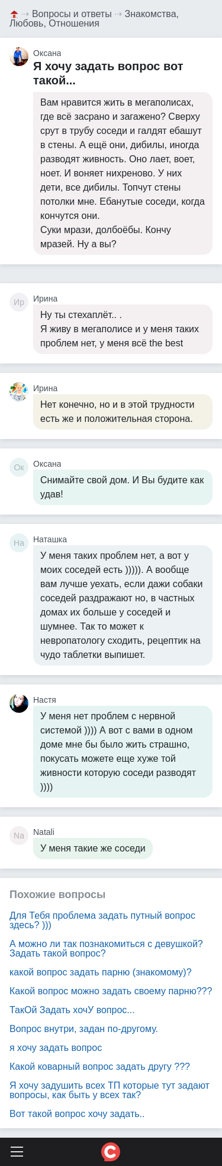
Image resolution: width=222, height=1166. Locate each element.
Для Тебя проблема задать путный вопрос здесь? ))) (102, 920)
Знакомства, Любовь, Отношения (94, 18)
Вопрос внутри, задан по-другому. (83, 1029)
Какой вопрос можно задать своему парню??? (110, 991)
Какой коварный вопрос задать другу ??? (99, 1067)
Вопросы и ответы (72, 14)
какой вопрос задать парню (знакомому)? (100, 972)
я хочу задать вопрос (55, 1048)
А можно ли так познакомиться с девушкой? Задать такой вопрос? (106, 948)
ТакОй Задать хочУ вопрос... (72, 1010)
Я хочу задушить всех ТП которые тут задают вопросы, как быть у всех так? (109, 1090)
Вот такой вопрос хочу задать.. (76, 1114)
